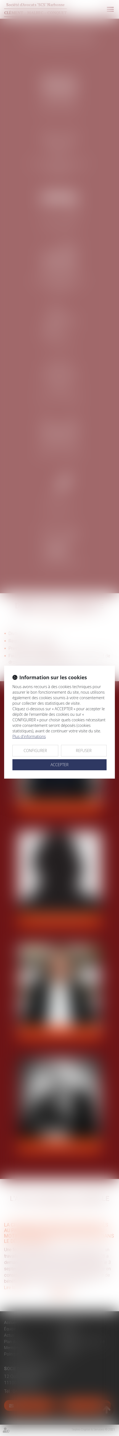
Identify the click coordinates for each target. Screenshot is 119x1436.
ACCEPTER (59, 764)
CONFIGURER (35, 750)
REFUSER (84, 750)
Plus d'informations (29, 736)
